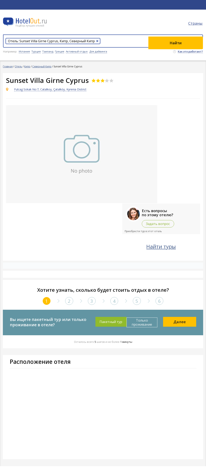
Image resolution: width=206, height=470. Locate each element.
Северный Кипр (42, 66)
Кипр (27, 66)
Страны (196, 25)
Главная (8, 66)
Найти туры (171, 249)
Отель (18, 66)
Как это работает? (190, 51)
